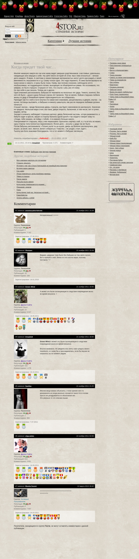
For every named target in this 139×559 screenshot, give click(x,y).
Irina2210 (36, 143)
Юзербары (19, 16)
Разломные (114, 104)
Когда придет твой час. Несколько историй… (33, 192)
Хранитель (114, 158)
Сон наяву (20, 171)
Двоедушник (114, 155)
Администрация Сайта (44, 16)
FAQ (70, 16)
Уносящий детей (116, 129)
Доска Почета (29, 16)
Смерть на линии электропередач (122, 78)
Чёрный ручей (115, 136)
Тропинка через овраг (118, 63)
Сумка (112, 73)
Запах (112, 68)
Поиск (102, 16)
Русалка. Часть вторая (118, 134)
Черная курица (115, 150)
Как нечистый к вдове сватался (121, 162)
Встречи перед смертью (25, 168)
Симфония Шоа (115, 165)
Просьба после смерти (25, 182)
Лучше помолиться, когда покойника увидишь (34, 174)
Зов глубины (114, 82)
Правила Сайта (93, 16)
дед (40, 152)
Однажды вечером (116, 87)
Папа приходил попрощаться (120, 65)
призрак (52, 152)
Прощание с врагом (24, 187)
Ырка (112, 153)
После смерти (22, 179)
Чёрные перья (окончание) (120, 146)
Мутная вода (114, 175)
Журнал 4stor (9, 16)
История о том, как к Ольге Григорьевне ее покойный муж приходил (42, 166)
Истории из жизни (21, 63)
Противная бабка (116, 160)
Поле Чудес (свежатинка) (119, 94)
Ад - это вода (114, 167)
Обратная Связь (80, 16)
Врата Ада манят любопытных (121, 92)
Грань (19, 190)
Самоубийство (22, 195)
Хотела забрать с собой (25, 198)
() (27, 228)
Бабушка (34, 152)
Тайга (112, 102)
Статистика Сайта (61, 16)
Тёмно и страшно (23, 176)
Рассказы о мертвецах (118, 170)
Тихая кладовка (115, 75)
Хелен (112, 106)
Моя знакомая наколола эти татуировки (31, 160)
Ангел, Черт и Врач (117, 148)
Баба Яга (113, 138)
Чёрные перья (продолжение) (121, 143)
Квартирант (114, 85)
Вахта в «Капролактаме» (119, 70)
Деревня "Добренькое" (118, 172)
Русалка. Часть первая (118, 131)
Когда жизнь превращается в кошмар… (31, 184)
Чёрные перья (115, 141)
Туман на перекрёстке (118, 80)
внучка (46, 152)
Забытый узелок (116, 90)
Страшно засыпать (24, 163)
